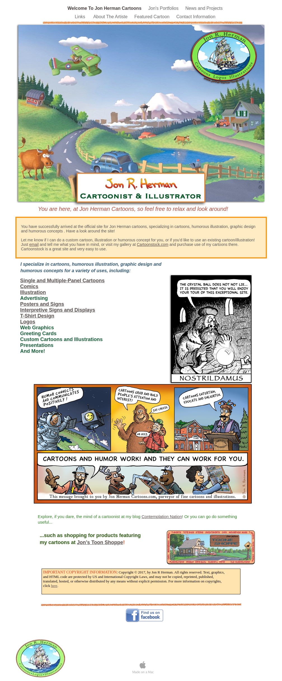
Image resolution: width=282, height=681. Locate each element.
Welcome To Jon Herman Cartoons (105, 8)
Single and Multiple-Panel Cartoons (62, 280)
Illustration (33, 292)
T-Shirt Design (37, 316)
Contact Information (195, 16)
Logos (27, 322)
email (34, 244)
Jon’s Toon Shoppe (100, 542)
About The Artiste (111, 16)
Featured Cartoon (152, 16)
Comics (29, 286)
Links (81, 16)
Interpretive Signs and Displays (57, 310)
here (54, 586)
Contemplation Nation (162, 516)
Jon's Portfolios (164, 8)
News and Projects (203, 8)
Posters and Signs (42, 304)
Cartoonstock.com (152, 244)
